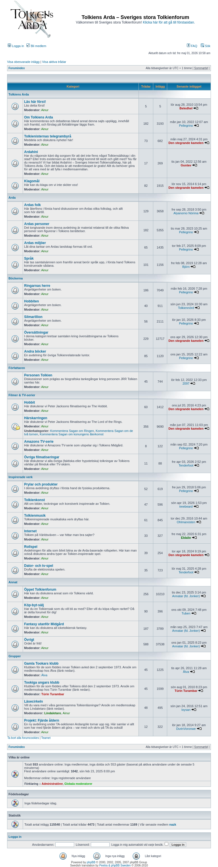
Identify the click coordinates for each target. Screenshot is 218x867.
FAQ (192, 46)
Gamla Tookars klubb (41, 663)
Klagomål (31, 181)
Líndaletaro (52, 713)
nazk (172, 824)
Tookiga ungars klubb (41, 682)
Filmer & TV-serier (22, 395)
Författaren (17, 368)
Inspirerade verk (21, 477)
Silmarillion (33, 317)
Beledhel (185, 108)
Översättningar (36, 332)
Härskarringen (35, 418)
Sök (205, 46)
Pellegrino (186, 125)
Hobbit (29, 402)
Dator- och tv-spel (38, 566)
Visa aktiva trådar (54, 61)
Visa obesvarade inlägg (23, 61)
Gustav (186, 165)
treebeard (186, 506)
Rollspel (30, 547)
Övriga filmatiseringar (41, 457)
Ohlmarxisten (186, 522)
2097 (186, 383)
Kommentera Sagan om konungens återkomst (71, 434)
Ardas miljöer (35, 243)
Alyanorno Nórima (185, 213)
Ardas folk (32, 205)
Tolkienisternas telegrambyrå (47, 136)
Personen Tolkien (38, 375)
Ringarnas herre (37, 286)
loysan (185, 709)
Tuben (186, 613)
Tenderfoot (186, 465)
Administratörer (52, 783)
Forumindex (17, 68)
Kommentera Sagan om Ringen (72, 431)
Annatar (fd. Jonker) (186, 596)
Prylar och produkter (41, 484)
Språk (28, 258)
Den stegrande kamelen (186, 143)
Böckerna (16, 278)
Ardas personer (36, 224)
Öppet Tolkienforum (40, 590)
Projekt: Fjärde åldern (41, 720)
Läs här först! (35, 102)
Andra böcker (35, 351)
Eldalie (186, 537)
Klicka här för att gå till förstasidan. (169, 22)
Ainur (45, 110)
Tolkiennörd (186, 308)
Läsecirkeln (33, 701)
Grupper (15, 656)
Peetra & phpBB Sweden (115, 865)
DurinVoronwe (186, 728)
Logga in (16, 46)
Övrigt (29, 640)
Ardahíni (31, 152)
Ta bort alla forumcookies (23, 737)
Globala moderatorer (78, 783)
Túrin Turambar (52, 694)
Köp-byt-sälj (34, 605)
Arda (12, 197)
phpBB (91, 862)
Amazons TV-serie (38, 442)
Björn (186, 266)
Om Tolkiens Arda (38, 117)
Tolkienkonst (34, 500)
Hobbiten (31, 301)
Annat (13, 582)
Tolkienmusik (35, 516)
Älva (44, 675)
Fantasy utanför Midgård (44, 624)
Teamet (46, 737)
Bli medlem (36, 46)
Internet (30, 531)
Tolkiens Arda (19, 94)
